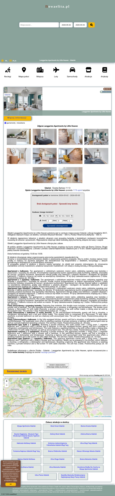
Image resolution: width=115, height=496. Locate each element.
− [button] (6, 385)
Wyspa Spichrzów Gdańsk (26, 426)
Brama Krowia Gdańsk (88, 426)
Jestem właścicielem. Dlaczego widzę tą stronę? (57, 366)
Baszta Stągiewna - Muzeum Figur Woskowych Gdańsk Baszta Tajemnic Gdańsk (26, 436)
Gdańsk (8, 95)
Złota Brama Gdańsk (26, 467)
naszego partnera (48, 352)
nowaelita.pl (57, 6)
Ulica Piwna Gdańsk (42, 475)
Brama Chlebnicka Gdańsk (57, 451)
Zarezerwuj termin (17, 371)
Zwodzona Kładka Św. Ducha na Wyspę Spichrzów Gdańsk (88, 468)
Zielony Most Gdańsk (57, 434)
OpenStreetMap (106, 416)
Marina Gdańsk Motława (26, 459)
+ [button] (6, 381)
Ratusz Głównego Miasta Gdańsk (88, 451)
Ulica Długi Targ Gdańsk (88, 443)
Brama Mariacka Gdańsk (88, 459)
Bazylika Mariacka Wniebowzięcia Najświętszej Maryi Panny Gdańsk (73, 476)
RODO (15, 480)
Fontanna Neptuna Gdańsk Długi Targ (26, 451)
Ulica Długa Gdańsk (57, 459)
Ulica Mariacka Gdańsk (57, 467)
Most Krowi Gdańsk (57, 426)
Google (15, 464)
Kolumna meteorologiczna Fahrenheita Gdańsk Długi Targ (57, 444)
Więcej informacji (16, 118)
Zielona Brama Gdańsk (89, 434)
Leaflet (96, 416)
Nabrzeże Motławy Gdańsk (26, 443)
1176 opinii (77, 190)
